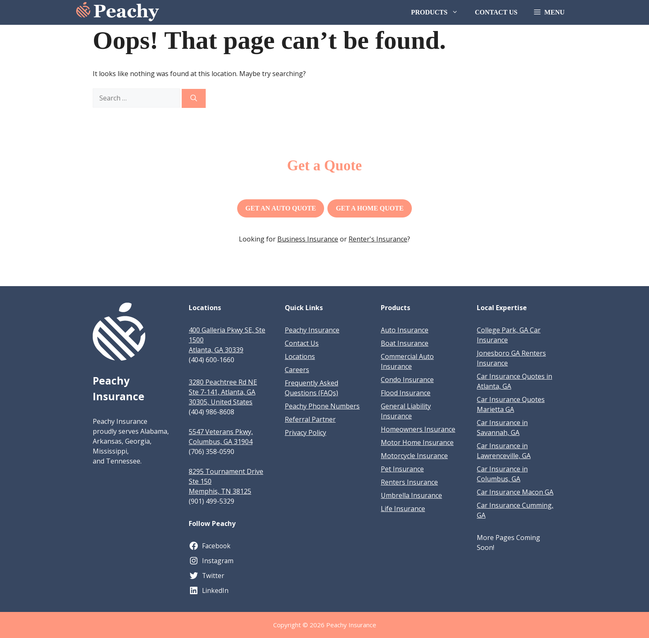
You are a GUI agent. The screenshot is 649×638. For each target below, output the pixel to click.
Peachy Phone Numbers (322, 406)
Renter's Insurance (378, 239)
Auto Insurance (404, 330)
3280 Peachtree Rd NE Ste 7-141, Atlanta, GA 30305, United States (223, 392)
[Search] (194, 98)
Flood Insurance (405, 392)
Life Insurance (403, 508)
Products (438, 12)
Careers (297, 369)
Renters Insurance (409, 482)
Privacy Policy (305, 432)
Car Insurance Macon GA (515, 492)
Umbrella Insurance (411, 495)
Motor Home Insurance (417, 442)
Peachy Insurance (312, 330)
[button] (549, 12)
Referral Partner (310, 419)
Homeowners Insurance (418, 429)
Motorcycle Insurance (414, 455)
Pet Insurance (402, 468)
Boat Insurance (404, 343)
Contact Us (496, 12)
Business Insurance (307, 239)
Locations (300, 356)
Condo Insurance (407, 379)
